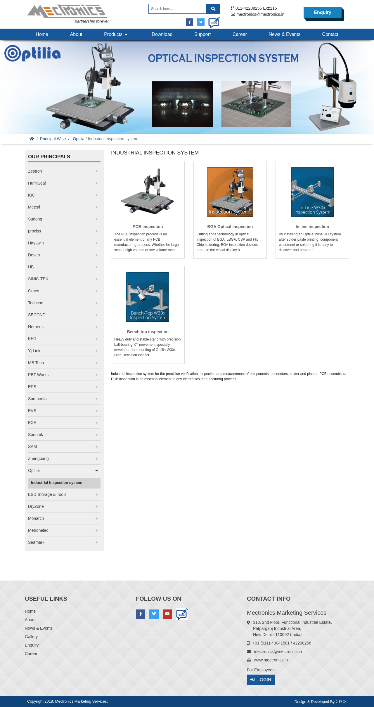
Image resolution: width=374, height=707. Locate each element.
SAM (32, 446)
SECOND (37, 314)
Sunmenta (37, 398)
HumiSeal (37, 183)
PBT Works (38, 374)
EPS (32, 386)
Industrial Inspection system (56, 482)
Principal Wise (53, 138)
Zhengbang (38, 458)
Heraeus (36, 326)
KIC (31, 195)
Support (202, 34)
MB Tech (36, 362)
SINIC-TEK (38, 279)
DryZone (36, 506)
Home (42, 34)
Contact (330, 34)
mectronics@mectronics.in (260, 14)
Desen (34, 255)
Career (240, 34)
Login (260, 679)
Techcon (35, 302)
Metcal (34, 207)
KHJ (32, 338)
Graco (33, 291)
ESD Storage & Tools (47, 494)
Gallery (31, 636)
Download (162, 34)
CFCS (341, 701)
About (76, 34)
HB (31, 267)
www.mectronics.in (271, 660)
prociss (34, 231)
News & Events (284, 34)
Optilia (78, 138)
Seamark (36, 542)
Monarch (36, 518)
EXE (32, 422)
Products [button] (116, 34)
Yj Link (34, 350)
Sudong (35, 219)
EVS (32, 410)
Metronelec (38, 530)
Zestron (35, 171)
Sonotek (35, 434)
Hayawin (36, 243)
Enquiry (322, 12)
